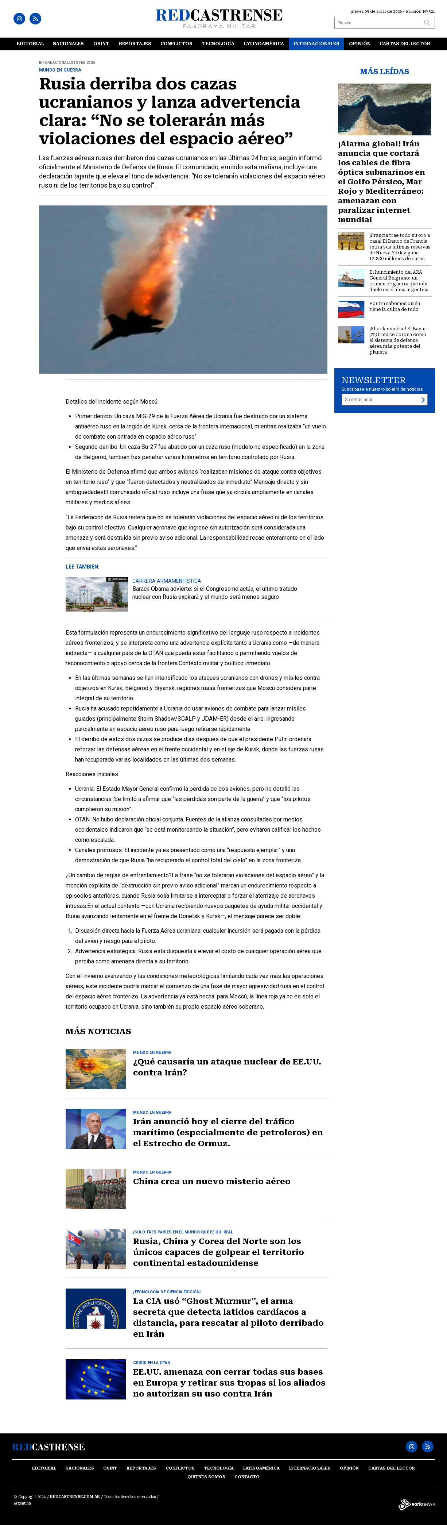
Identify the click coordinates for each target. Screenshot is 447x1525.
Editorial (30, 43)
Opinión (359, 43)
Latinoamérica (264, 43)
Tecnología (218, 43)
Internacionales (316, 43)
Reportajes (135, 43)
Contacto (247, 1477)
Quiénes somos (206, 1477)
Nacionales (68, 43)
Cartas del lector (405, 43)
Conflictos (176, 43)
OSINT (101, 43)
